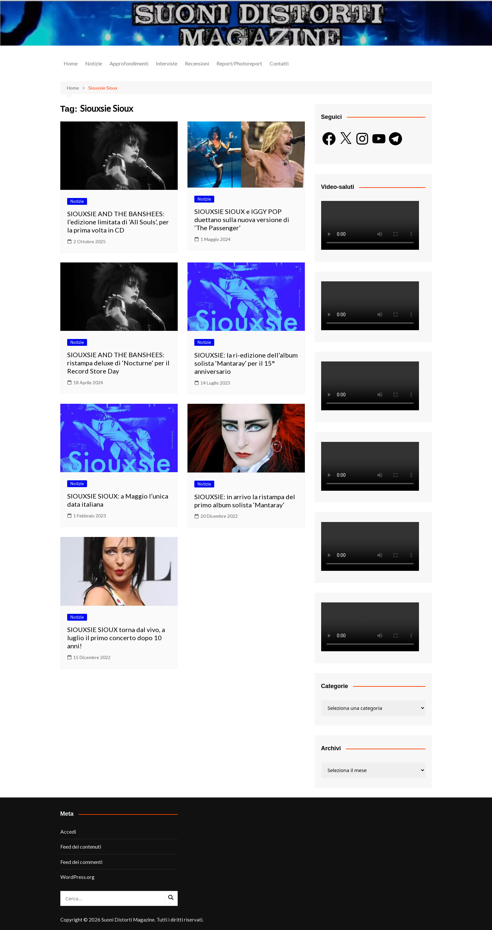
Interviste (166, 63)
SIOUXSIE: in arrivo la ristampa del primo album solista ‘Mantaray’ (244, 501)
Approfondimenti (129, 63)
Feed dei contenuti (80, 846)
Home (71, 63)
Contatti (279, 63)
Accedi (68, 831)
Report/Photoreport (239, 63)
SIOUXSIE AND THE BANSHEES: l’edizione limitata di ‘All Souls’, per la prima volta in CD (118, 222)
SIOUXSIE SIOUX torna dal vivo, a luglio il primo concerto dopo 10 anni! (116, 638)
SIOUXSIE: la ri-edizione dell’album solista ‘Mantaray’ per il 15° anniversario (246, 363)
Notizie (93, 63)
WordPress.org (77, 877)
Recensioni (197, 63)
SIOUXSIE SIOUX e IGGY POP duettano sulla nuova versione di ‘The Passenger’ (241, 219)
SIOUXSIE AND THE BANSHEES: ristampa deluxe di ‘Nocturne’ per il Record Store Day (118, 363)
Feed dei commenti (81, 862)
